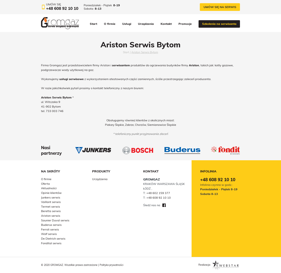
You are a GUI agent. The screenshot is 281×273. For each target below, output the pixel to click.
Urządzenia (146, 24)
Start (93, 24)
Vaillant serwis (51, 202)
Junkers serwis (50, 197)
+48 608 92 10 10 (158, 197)
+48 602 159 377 (158, 193)
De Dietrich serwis (53, 238)
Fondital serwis (51, 243)
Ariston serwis (50, 215)
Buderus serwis (51, 225)
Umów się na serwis (220, 7)
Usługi (126, 24)
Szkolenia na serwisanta (219, 24)
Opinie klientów (51, 193)
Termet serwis (50, 206)
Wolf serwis (49, 234)
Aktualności (49, 188)
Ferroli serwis (50, 229)
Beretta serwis (51, 211)
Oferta (45, 183)
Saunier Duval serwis (55, 220)
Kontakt (166, 24)
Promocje (185, 24)
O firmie (109, 24)
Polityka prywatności (111, 265)
